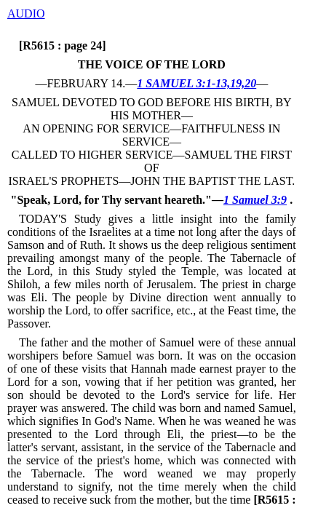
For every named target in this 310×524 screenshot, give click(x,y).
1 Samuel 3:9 (255, 200)
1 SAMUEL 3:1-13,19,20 (196, 83)
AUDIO (26, 13)
